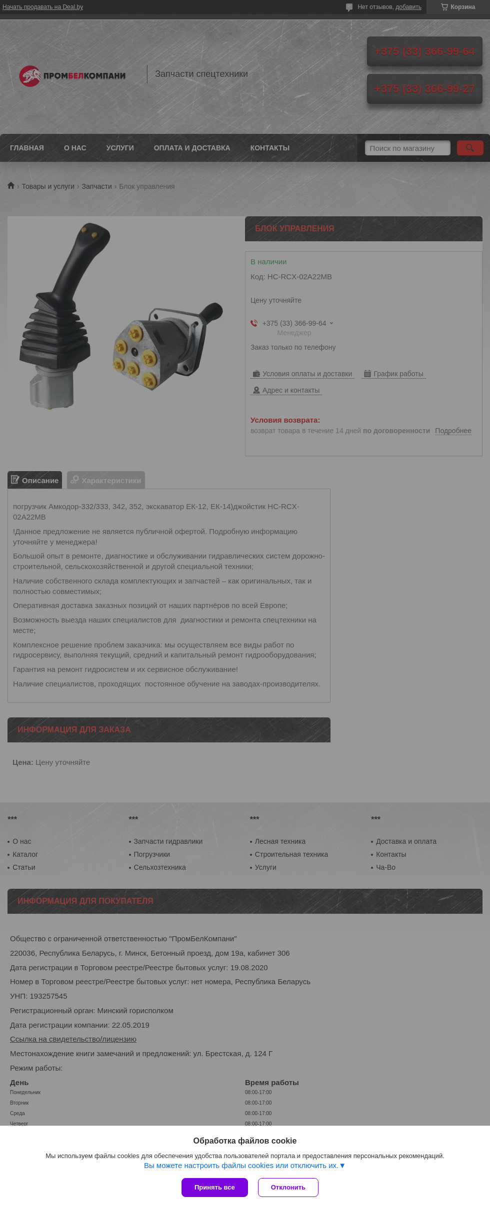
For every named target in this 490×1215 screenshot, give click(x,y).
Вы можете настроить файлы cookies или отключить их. (241, 1165)
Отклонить (288, 1187)
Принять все (214, 1187)
